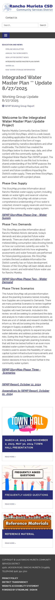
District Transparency (15, 582)
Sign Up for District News (17, 57)
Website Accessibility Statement (20, 586)
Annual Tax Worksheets (17, 53)
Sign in (33, 590)
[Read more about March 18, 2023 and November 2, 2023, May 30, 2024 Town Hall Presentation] (27, 434)
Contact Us (11, 17)
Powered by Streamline (15, 590)
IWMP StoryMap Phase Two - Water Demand (24, 280)
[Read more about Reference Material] (27, 530)
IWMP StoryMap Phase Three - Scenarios (21, 371)
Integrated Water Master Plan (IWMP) (22, 61)
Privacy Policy (10, 578)
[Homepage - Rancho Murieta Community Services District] (27, 8)
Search (43, 25)
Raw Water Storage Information (20, 70)
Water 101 (10, 66)
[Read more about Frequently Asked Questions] (27, 486)
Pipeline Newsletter (15, 49)
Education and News (12, 45)
